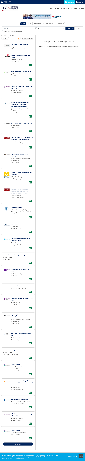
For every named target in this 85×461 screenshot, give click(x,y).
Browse (29, 23)
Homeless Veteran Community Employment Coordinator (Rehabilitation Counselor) (20, 104)
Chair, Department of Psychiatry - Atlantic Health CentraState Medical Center (22, 383)
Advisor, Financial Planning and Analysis (14, 255)
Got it (81, 456)
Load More (18, 444)
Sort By (4, 38)
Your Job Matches (48, 23)
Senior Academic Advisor (18, 286)
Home (50, 8)
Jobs (57, 8)
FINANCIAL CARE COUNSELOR (19, 399)
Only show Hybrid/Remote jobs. (13, 31)
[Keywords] (18, 28)
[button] (79, 28)
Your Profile (66, 8)
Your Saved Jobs (59, 23)
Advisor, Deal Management (11, 350)
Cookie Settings (72, 456)
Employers (79, 2)
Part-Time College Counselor (19, 44)
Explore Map (37, 23)
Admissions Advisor (16, 207)
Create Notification (27, 38)
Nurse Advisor (15, 224)
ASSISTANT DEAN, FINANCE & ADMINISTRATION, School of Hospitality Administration (19, 191)
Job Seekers (69, 2)
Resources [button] (78, 8)
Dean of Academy (16, 364)
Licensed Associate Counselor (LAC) (21, 71)
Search (23, 23)
